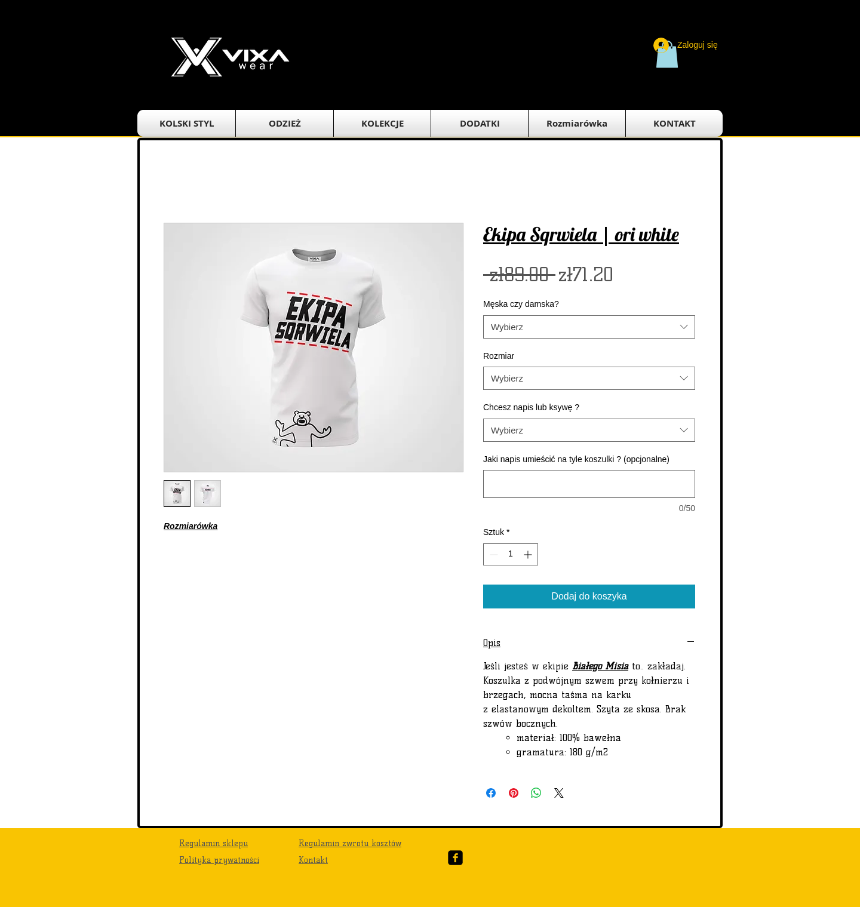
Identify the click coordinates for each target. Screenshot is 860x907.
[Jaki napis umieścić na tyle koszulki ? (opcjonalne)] (589, 484)
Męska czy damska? (521, 304)
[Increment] (528, 554)
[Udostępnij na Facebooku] (491, 793)
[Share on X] (559, 793)
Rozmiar (498, 356)
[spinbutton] (510, 554)
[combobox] (589, 327)
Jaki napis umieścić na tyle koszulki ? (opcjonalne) (576, 459)
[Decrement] (492, 554)
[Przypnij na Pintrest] (513, 793)
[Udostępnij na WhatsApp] (536, 793)
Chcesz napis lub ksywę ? (531, 407)
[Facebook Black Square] (455, 857)
